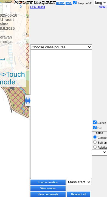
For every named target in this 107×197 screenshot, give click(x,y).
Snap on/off (82, 3)
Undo (61, 3)
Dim (97, 128)
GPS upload (37, 6)
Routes (99, 123)
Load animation (48, 182)
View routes (48, 188)
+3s (69, 3)
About (103, 6)
